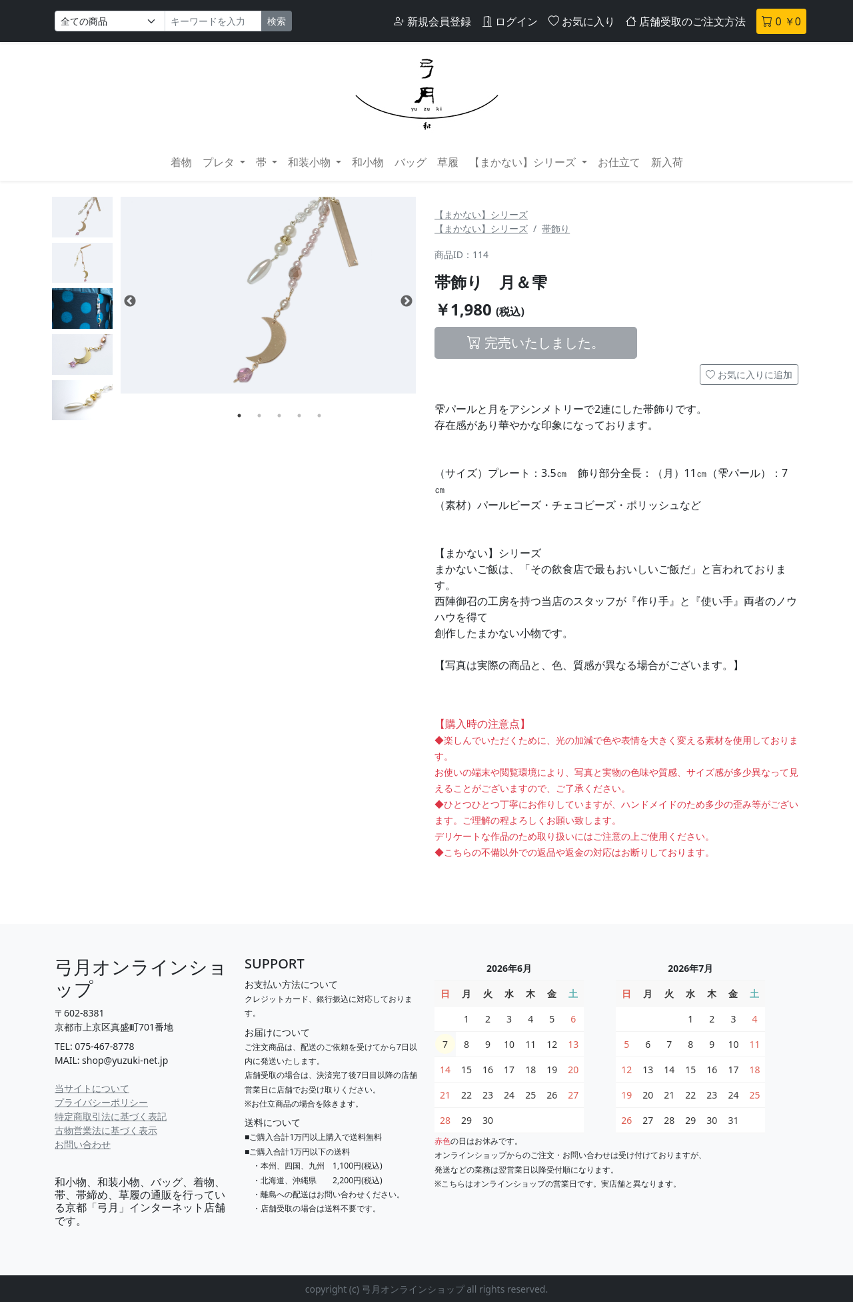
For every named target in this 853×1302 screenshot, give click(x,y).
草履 (447, 162)
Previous (130, 301)
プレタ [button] (220, 162)
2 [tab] (259, 415)
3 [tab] (279, 415)
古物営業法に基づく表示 (106, 1130)
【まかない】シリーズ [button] (523, 162)
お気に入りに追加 (749, 374)
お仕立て (619, 162)
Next (406, 301)
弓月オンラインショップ (141, 978)
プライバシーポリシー (101, 1102)
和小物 (368, 162)
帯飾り (556, 228)
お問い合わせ (83, 1144)
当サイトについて (92, 1088)
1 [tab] (239, 415)
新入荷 (667, 162)
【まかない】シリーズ (481, 214)
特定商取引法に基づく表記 (111, 1116)
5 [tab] (319, 415)
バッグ (410, 162)
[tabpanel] (268, 295)
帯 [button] (262, 162)
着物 (181, 162)
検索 (276, 21)
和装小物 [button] (310, 162)
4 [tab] (299, 415)
